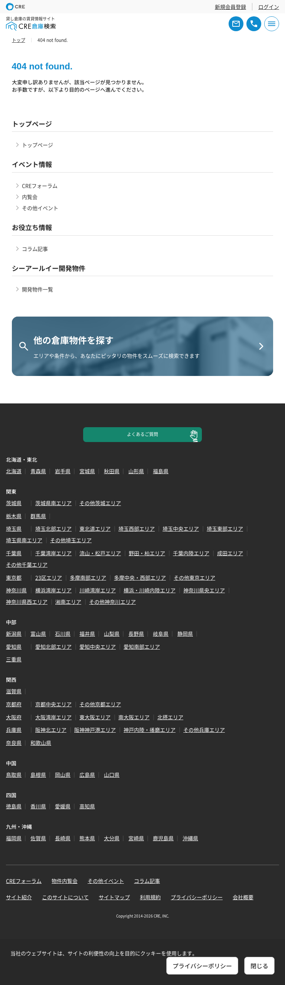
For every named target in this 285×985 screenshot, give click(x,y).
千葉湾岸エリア (53, 553)
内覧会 (29, 196)
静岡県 (185, 633)
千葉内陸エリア (191, 553)
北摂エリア (170, 717)
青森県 (38, 471)
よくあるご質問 (142, 434)
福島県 (160, 471)
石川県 (63, 633)
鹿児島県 (163, 838)
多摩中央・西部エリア (140, 577)
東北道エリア (95, 528)
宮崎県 (136, 838)
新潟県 (14, 633)
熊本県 (87, 838)
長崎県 (63, 838)
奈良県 (14, 742)
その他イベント (40, 208)
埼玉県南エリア (24, 540)
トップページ (37, 144)
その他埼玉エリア (71, 540)
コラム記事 (35, 248)
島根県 (38, 774)
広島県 (87, 774)
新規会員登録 (230, 6)
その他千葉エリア (27, 564)
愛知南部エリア (142, 646)
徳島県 (14, 806)
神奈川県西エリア (27, 601)
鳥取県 (14, 774)
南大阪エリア (134, 717)
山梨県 (111, 633)
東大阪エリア (95, 717)
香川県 (38, 806)
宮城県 (87, 471)
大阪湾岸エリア (53, 717)
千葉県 (14, 553)
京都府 (14, 704)
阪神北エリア (50, 729)
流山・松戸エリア (100, 553)
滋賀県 (14, 691)
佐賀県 (38, 838)
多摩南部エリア (88, 577)
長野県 (136, 633)
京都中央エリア (53, 704)
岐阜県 (160, 633)
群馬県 (38, 516)
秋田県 (111, 471)
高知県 (87, 806)
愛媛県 (63, 806)
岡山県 (63, 774)
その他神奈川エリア (112, 601)
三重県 (14, 659)
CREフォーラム (40, 185)
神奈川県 (16, 590)
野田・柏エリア (147, 553)
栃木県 (14, 516)
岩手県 (63, 471)
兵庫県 (14, 729)
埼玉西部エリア (136, 528)
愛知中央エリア (97, 646)
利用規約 (150, 897)
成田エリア (230, 553)
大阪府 (14, 717)
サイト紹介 (19, 897)
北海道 (14, 471)
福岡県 (14, 838)
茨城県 (14, 503)
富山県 (38, 633)
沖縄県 (190, 838)
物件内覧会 (65, 880)
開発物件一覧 (37, 289)
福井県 (87, 633)
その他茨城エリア (100, 503)
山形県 (136, 471)
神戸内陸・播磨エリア (150, 729)
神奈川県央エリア (204, 590)
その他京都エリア (100, 704)
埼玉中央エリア (181, 528)
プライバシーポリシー (197, 897)
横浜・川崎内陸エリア (150, 590)
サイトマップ (114, 897)
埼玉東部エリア (225, 528)
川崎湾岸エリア (97, 590)
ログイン (268, 6)
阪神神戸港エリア (95, 729)
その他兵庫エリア (204, 729)
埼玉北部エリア (53, 528)
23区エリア (48, 577)
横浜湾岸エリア (53, 590)
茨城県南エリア (53, 503)
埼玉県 (14, 528)
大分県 (111, 838)
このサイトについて (65, 897)
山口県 (111, 774)
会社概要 (243, 897)
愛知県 (14, 646)
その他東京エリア (194, 577)
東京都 (14, 577)
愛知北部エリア (53, 646)
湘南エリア (68, 601)
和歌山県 (40, 742)
